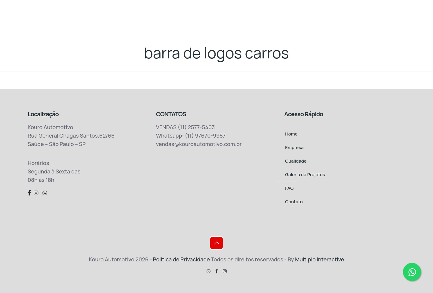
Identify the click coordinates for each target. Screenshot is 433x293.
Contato (293, 201)
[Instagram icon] (225, 271)
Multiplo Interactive (319, 259)
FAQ (289, 188)
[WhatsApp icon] (208, 271)
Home (291, 134)
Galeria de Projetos (305, 174)
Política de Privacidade (182, 259)
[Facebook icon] (216, 271)
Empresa (294, 147)
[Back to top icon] (216, 243)
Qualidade (295, 161)
